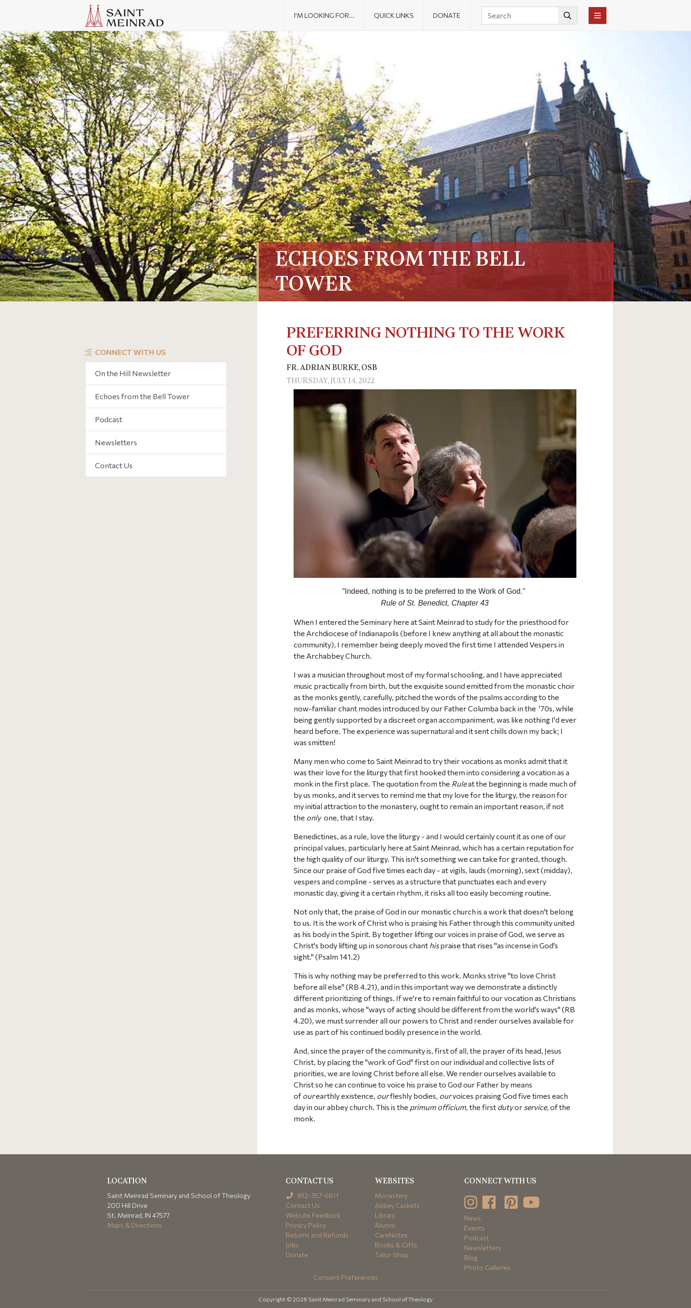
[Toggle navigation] (597, 15)
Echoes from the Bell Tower (142, 396)
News (472, 1218)
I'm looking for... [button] (324, 15)
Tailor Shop (392, 1255)
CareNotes (391, 1235)
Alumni (385, 1225)
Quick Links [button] (394, 15)
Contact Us (113, 465)
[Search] (529, 15)
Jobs (292, 1245)
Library (385, 1215)
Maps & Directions (134, 1225)
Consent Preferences (345, 1277)
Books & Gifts (396, 1245)
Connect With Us (130, 351)
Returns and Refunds (317, 1235)
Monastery (391, 1195)
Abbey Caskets (397, 1205)
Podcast (108, 419)
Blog (471, 1257)
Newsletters (116, 442)
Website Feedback (313, 1215)
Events (474, 1228)
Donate (446, 15)
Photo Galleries (487, 1267)
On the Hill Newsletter (133, 373)
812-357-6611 (312, 1195)
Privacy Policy (306, 1225)
